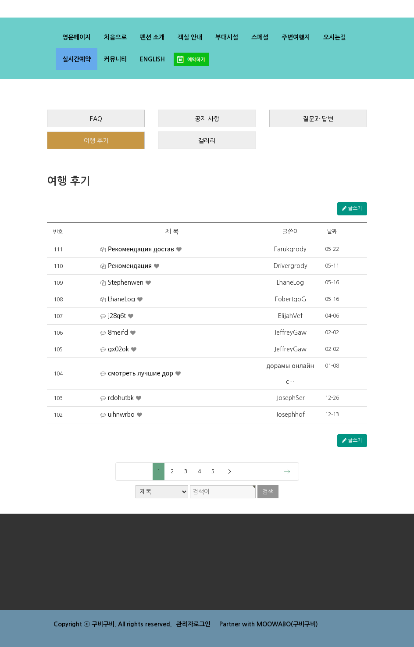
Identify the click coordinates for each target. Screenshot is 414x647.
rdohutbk (120, 398)
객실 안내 (190, 37)
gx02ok (118, 349)
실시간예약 (76, 59)
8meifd (118, 333)
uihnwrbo (121, 415)
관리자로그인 (193, 624)
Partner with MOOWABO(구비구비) (268, 624)
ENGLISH (152, 59)
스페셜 (259, 37)
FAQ (96, 119)
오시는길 (334, 37)
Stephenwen (125, 283)
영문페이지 (76, 37)
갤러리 (206, 141)
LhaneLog (121, 299)
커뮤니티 (115, 59)
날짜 (332, 231)
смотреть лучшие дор (140, 374)
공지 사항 (207, 119)
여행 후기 (96, 141)
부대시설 (226, 37)
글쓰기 (352, 208)
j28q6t (117, 316)
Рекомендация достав (141, 249)
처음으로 (115, 37)
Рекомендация (129, 266)
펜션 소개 (152, 37)
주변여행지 (296, 37)
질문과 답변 (318, 119)
